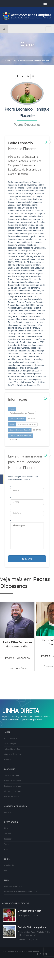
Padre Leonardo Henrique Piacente (22, 413)
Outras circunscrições (12, 791)
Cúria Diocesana (10, 738)
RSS (5, 849)
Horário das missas (11, 796)
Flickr (6, 828)
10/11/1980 (31, 418)
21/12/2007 (37, 430)
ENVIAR (27, 558)
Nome (12, 409)
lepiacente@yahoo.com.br (27, 424)
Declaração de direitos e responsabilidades (20, 892)
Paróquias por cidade (12, 780)
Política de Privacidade (13, 886)
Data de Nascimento (17, 418)
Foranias (7, 759)
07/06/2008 (13, 439)
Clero (15, 60)
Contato (7, 812)
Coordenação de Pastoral (14, 754)
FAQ (6, 870)
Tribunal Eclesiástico (12, 749)
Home (7, 60)
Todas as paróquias (11, 775)
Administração (10, 743)
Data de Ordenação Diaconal (20, 430)
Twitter (7, 844)
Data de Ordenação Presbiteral (20, 435)
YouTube (7, 833)
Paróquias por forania (12, 786)
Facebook (8, 839)
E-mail (12, 424)
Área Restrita (9, 865)
